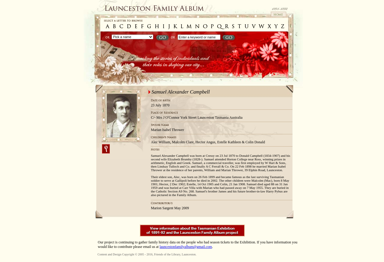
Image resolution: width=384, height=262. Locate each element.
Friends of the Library (167, 254)
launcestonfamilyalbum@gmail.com (186, 247)
